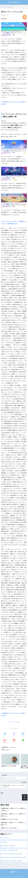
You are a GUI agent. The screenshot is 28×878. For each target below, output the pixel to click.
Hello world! (4, 837)
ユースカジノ (14, 2)
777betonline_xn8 (14, 861)
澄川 (8, 750)
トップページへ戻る (14, 722)
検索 (2, 793)
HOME (14, 872)
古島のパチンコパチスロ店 (8, 828)
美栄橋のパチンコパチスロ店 (9, 819)
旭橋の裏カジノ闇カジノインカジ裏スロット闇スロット (14, 823)
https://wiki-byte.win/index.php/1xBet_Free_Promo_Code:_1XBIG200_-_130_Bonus (14, 848)
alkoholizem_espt (14, 854)
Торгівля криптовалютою (16, 857)
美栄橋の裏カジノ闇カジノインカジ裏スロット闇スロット (14, 809)
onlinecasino (13, 747)
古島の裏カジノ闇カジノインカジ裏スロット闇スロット (14, 815)
